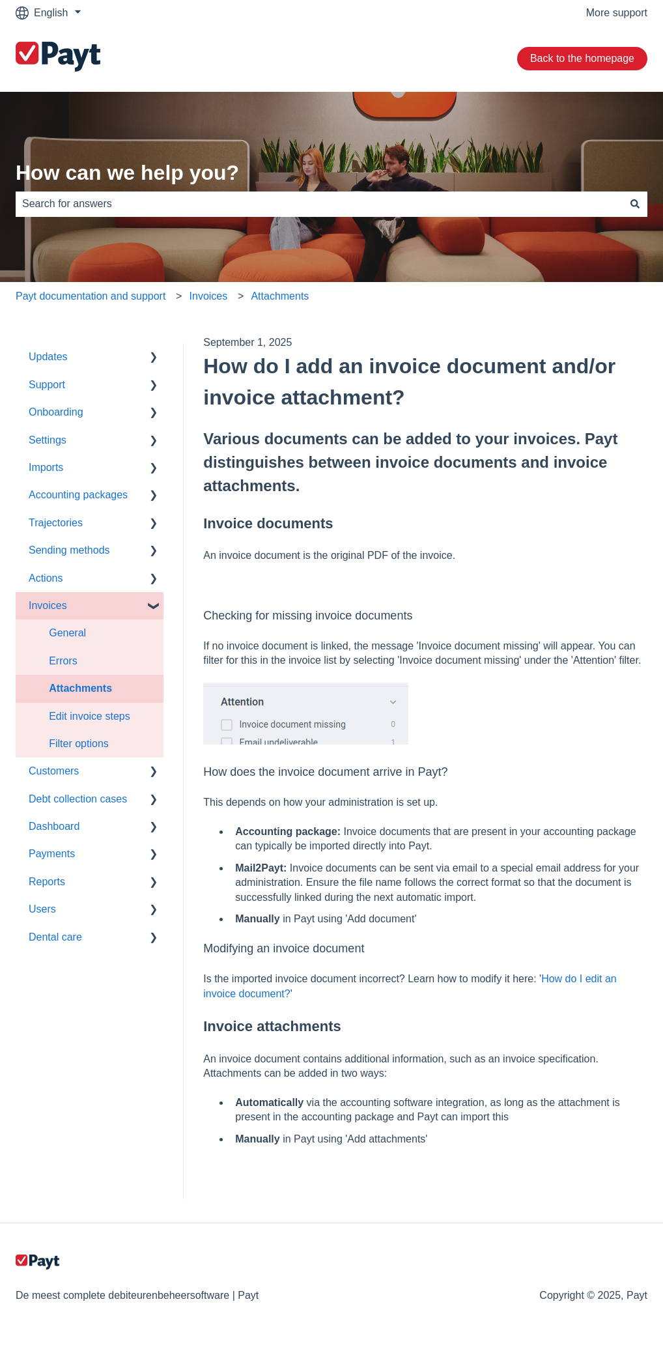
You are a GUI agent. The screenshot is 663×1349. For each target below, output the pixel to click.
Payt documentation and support (90, 296)
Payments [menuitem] (52, 853)
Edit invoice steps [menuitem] (89, 716)
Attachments (280, 296)
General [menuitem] (67, 632)
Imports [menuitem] (46, 467)
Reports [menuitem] (47, 881)
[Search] (635, 204)
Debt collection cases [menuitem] (78, 798)
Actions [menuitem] (46, 578)
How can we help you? (127, 172)
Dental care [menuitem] (55, 937)
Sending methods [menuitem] (69, 550)
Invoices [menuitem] (48, 605)
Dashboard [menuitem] (54, 826)
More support (616, 12)
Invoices (209, 296)
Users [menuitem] (42, 909)
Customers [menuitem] (54, 770)
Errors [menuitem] (63, 660)
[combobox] (319, 204)
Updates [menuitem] (48, 356)
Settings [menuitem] (47, 440)
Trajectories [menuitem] (56, 522)
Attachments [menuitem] (80, 688)
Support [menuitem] (47, 384)
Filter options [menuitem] (79, 743)
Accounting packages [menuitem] (78, 494)
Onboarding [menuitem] (56, 412)
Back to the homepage (582, 58)
